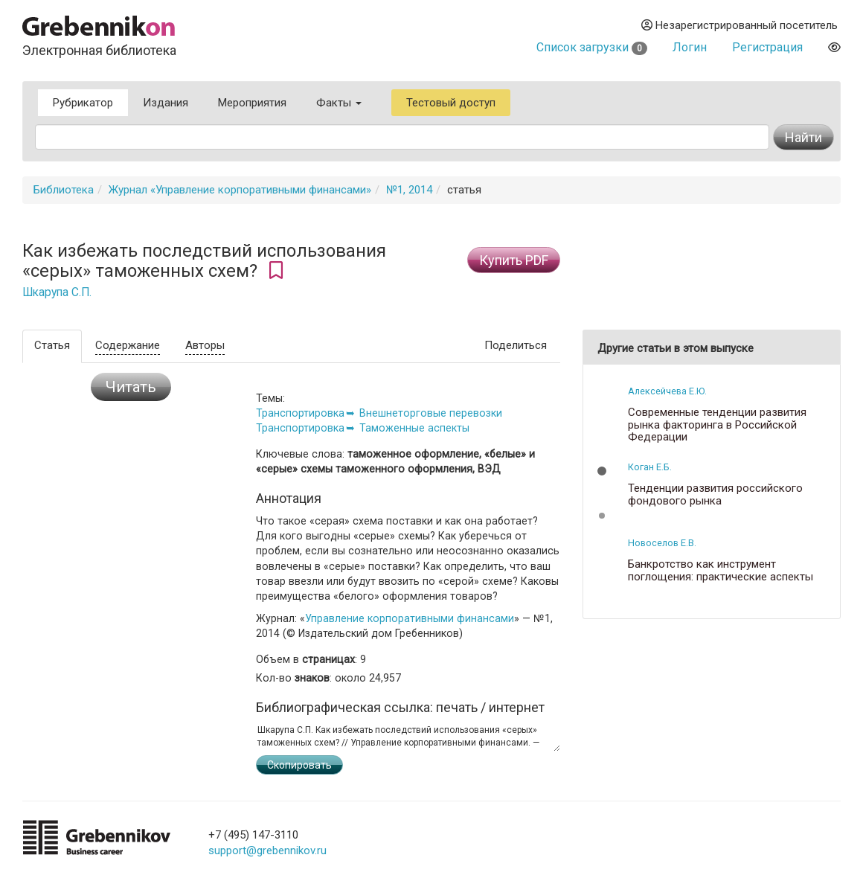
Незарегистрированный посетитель (739, 25)
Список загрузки (591, 47)
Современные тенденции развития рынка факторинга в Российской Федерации (717, 424)
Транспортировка (300, 413)
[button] (602, 471)
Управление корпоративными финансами (409, 618)
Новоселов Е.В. (662, 542)
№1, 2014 (409, 189)
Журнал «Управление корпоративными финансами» (240, 189)
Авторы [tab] (205, 345)
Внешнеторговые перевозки (430, 413)
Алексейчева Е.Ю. (667, 391)
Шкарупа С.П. (57, 292)
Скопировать (299, 765)
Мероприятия (252, 102)
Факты (339, 102)
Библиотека (63, 189)
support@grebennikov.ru (267, 850)
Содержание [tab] (127, 345)
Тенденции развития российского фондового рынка (715, 494)
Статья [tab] (52, 345)
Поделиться (515, 345)
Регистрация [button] (767, 47)
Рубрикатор (83, 102)
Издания (165, 102)
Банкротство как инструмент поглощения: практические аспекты (720, 570)
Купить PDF (513, 260)
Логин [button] (690, 47)
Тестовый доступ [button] (450, 102)
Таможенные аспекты (414, 428)
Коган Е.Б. (650, 466)
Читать (131, 387)
